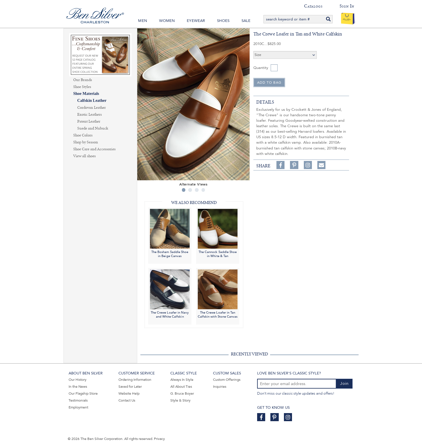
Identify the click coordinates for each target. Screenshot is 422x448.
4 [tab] (203, 190)
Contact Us (126, 400)
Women (167, 20)
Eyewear (196, 20)
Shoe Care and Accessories (94, 149)
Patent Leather (88, 121)
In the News (78, 386)
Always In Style (181, 379)
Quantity (260, 67)
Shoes (223, 20)
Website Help (129, 393)
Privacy (159, 438)
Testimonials (78, 400)
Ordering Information (134, 379)
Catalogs (313, 6)
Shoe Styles (82, 87)
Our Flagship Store (83, 393)
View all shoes (84, 156)
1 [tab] (184, 190)
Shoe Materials (86, 93)
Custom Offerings (226, 379)
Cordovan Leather (91, 108)
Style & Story (180, 400)
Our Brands (82, 80)
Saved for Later (130, 386)
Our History (77, 379)
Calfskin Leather (92, 100)
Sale (246, 20)
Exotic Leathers (89, 115)
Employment (78, 407)
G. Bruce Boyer (182, 393)
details (265, 102)
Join (344, 383)
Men (142, 20)
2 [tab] (190, 190)
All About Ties (181, 386)
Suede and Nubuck (92, 128)
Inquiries (219, 386)
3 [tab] (197, 190)
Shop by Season (85, 142)
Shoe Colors (83, 135)
